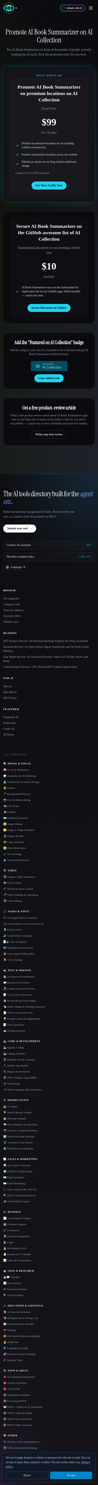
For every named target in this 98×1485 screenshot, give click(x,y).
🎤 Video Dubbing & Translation (20, 894)
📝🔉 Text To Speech (14, 941)
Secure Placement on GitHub (49, 307)
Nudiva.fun (9, 722)
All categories (11, 598)
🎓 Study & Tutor (12, 1360)
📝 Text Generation (13, 1024)
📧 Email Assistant (13, 1177)
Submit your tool (19, 529)
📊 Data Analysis (12, 1283)
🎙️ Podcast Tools (12, 929)
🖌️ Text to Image (12, 853)
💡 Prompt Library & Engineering (21, 1018)
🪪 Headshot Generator (15, 817)
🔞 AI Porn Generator (14, 1382)
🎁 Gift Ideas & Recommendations (21, 1336)
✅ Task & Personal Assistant (19, 1136)
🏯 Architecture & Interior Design (21, 781)
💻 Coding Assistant (14, 1053)
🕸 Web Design (11, 1083)
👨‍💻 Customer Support (14, 1224)
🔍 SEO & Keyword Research (19, 1195)
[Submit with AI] (72, 8)
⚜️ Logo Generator (13, 841)
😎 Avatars (9, 787)
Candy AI (8, 728)
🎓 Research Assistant (15, 1289)
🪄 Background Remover (16, 793)
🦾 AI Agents (10, 1106)
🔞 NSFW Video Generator (17, 1424)
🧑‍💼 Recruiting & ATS (14, 1248)
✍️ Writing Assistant (14, 1030)
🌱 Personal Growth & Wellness (20, 1130)
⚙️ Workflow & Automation (18, 1148)
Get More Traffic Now (49, 185)
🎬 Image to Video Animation (19, 876)
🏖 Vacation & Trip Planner (18, 1142)
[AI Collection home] (10, 8)
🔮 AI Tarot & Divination (17, 1311)
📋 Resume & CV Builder (17, 1254)
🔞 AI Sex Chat (11, 1388)
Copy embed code (49, 378)
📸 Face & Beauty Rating (17, 799)
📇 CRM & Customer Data (17, 1171)
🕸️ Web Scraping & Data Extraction (22, 1089)
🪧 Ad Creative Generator (17, 1165)
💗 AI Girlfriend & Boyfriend (19, 1376)
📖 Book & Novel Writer (16, 982)
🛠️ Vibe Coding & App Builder (20, 1077)
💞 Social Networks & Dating (19, 1354)
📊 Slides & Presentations (17, 1260)
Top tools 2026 (11, 615)
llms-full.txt (10, 692)
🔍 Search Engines (13, 1295)
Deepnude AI (10, 717)
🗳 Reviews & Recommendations (21, 1441)
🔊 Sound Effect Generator (17, 935)
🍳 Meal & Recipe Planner (17, 1112)
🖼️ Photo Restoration (14, 847)
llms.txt (7, 686)
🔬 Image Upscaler (13, 835)
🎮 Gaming (9, 1330)
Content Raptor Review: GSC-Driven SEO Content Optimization (40, 666)
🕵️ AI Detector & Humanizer (19, 976)
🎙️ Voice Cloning (12, 959)
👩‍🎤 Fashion (9, 811)
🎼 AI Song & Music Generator (20, 917)
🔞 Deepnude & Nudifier (16, 1394)
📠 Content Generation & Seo (19, 988)
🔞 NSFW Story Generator (17, 1418)
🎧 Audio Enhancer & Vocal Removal (23, 923)
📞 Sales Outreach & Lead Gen (20, 1189)
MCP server (10, 697)
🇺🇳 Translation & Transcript (18, 947)
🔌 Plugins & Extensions (16, 1071)
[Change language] (15, 567)
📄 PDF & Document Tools (18, 1012)
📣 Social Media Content (16, 1201)
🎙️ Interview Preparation (16, 1236)
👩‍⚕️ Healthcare (11, 1342)
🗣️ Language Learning (15, 1348)
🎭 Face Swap (11, 805)
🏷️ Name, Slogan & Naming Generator (24, 1006)
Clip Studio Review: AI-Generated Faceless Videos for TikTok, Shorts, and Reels (45, 659)
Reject (27, 1475)
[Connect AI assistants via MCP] (49, 545)
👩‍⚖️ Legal (8, 1242)
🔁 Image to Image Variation (18, 829)
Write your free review (49, 434)
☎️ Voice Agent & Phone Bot (18, 953)
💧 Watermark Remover (16, 860)
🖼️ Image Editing (12, 823)
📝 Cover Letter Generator (17, 994)
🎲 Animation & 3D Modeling (19, 775)
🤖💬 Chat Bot (11, 1277)
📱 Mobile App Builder (15, 1065)
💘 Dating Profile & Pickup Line (20, 1318)
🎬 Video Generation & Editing (20, 1447)
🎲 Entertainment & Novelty (18, 1324)
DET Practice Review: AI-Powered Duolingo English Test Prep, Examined (45, 641)
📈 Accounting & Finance (17, 1218)
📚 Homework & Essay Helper (19, 1000)
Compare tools (11, 604)
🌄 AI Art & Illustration (16, 769)
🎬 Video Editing (12, 900)
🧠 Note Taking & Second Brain (20, 1124)
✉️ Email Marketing (14, 1183)
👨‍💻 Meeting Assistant (14, 1118)
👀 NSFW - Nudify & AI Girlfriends (22, 1406)
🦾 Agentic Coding (13, 1047)
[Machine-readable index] (49, 556)
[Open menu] (91, 8)
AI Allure (8, 734)
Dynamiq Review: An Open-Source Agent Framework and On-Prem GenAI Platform (46, 649)
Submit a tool (10, 621)
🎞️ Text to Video (12, 882)
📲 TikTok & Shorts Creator (18, 888)
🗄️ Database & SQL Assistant (19, 1059)
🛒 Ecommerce (11, 1230)
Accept (71, 1475)
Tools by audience (13, 610)
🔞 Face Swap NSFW (14, 1400)
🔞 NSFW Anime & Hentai (17, 1412)
